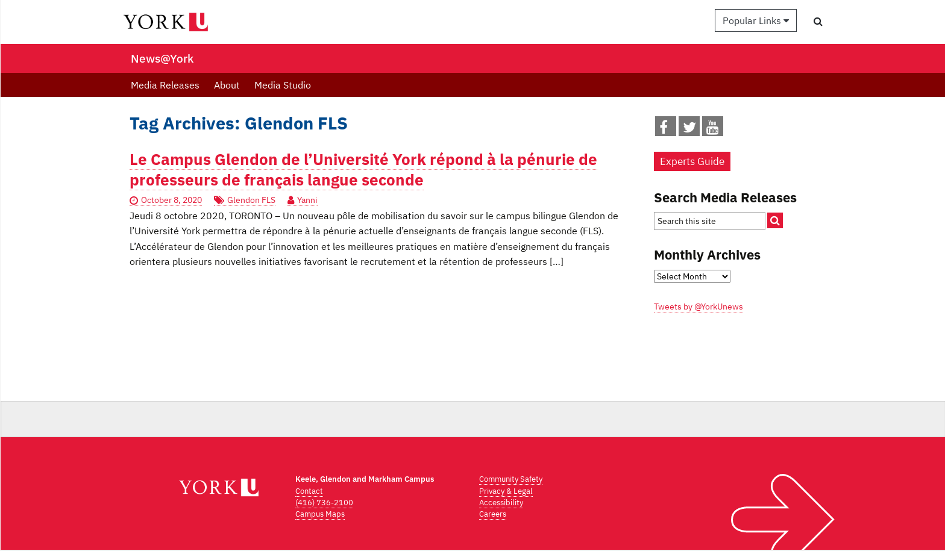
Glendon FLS (251, 200)
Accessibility (501, 502)
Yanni (307, 200)
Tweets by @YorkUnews (698, 306)
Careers (492, 514)
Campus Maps (320, 514)
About (227, 85)
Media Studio (282, 85)
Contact (309, 491)
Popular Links (756, 20)
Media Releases (165, 85)
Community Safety (510, 479)
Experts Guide (692, 161)
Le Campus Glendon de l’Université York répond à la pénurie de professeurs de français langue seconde (363, 169)
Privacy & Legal (506, 491)
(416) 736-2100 (324, 502)
